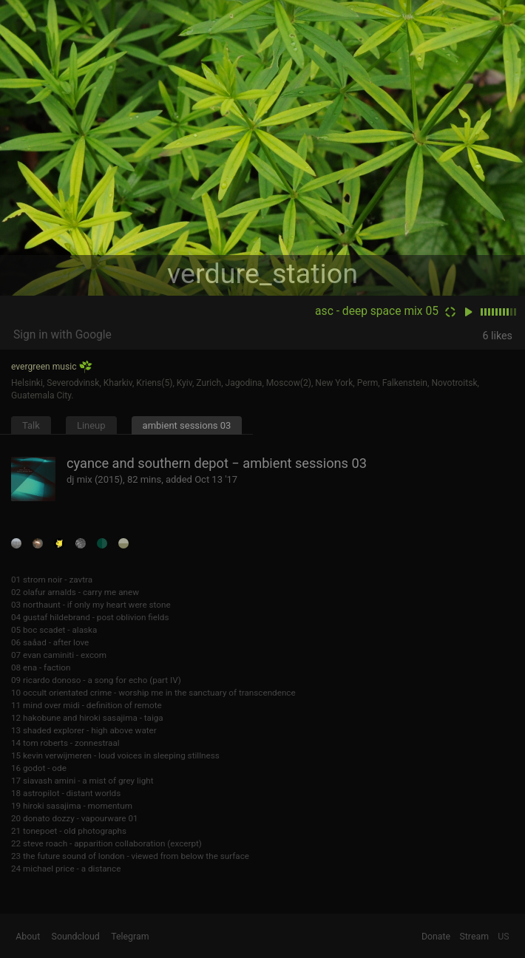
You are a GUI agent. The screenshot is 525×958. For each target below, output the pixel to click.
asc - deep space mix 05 (376, 311)
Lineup (91, 425)
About (28, 936)
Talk (31, 425)
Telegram (130, 936)
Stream (474, 936)
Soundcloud (76, 936)
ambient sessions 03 (187, 425)
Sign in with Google (62, 335)
